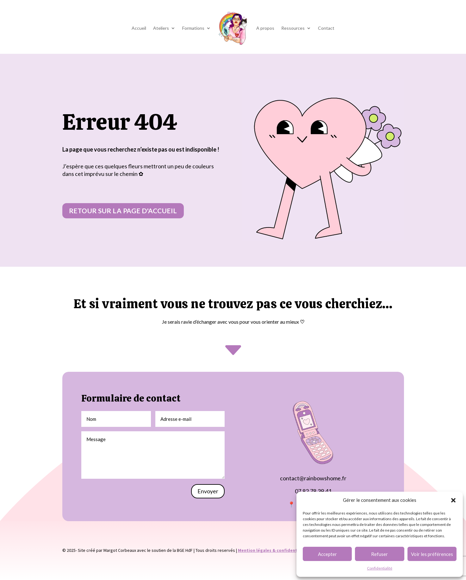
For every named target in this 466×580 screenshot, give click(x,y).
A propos (265, 28)
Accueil (139, 28)
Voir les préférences (432, 554)
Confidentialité (379, 568)
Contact (326, 28)
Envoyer (207, 491)
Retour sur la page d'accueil (123, 211)
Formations (193, 28)
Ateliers (161, 28)
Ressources (293, 28)
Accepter (327, 554)
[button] (453, 500)
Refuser (379, 554)
